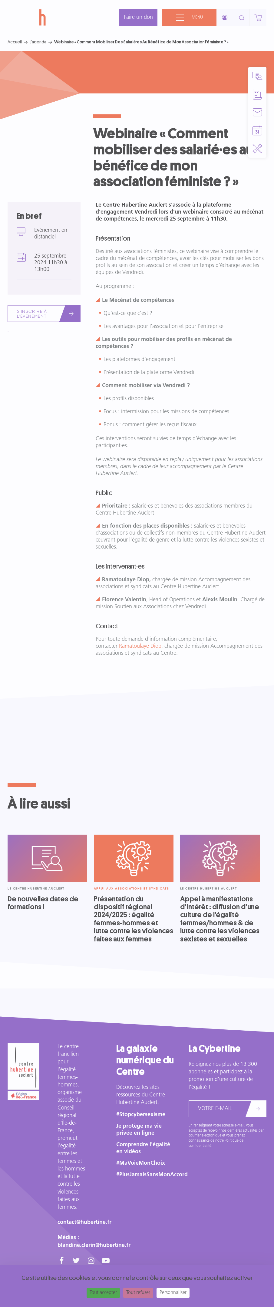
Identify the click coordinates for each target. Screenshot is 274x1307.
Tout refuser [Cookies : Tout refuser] (138, 1292)
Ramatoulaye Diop (140, 646)
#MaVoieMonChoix (140, 1163)
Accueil (15, 42)
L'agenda (38, 42)
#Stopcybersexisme (140, 1115)
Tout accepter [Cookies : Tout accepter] (103, 1292)
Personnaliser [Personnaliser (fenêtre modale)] (173, 1292)
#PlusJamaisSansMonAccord (152, 1175)
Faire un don (138, 17)
